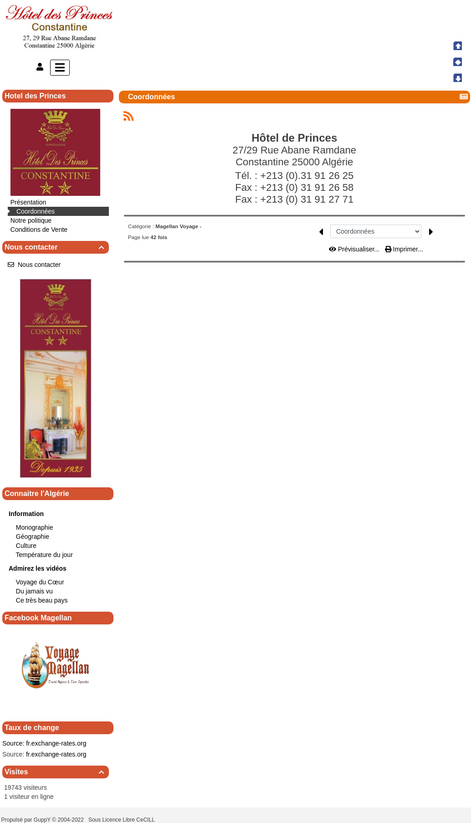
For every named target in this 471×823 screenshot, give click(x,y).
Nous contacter (56, 247)
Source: (13, 743)
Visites (56, 772)
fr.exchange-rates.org (56, 743)
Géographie (32, 536)
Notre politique (30, 220)
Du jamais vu (34, 591)
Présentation (28, 202)
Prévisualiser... (355, 249)
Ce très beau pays (42, 600)
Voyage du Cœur (40, 582)
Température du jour (44, 554)
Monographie (34, 527)
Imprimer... (404, 249)
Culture (26, 545)
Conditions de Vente (38, 229)
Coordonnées (35, 211)
